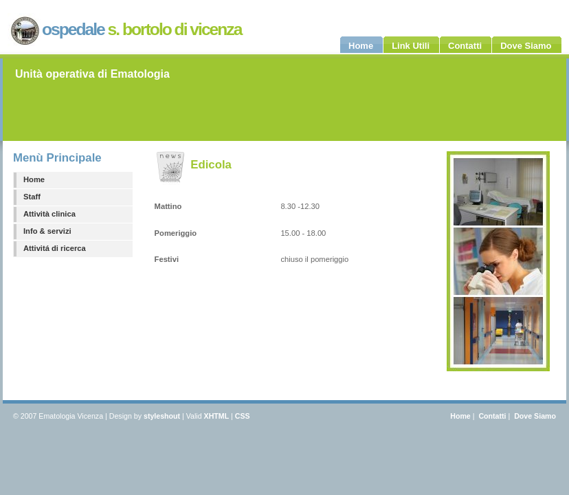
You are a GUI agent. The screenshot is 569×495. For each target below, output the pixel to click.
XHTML (217, 416)
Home (34, 179)
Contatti (492, 416)
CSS (242, 416)
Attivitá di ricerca (54, 248)
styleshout (162, 416)
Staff (32, 196)
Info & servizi (47, 231)
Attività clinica (49, 214)
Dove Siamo (535, 416)
